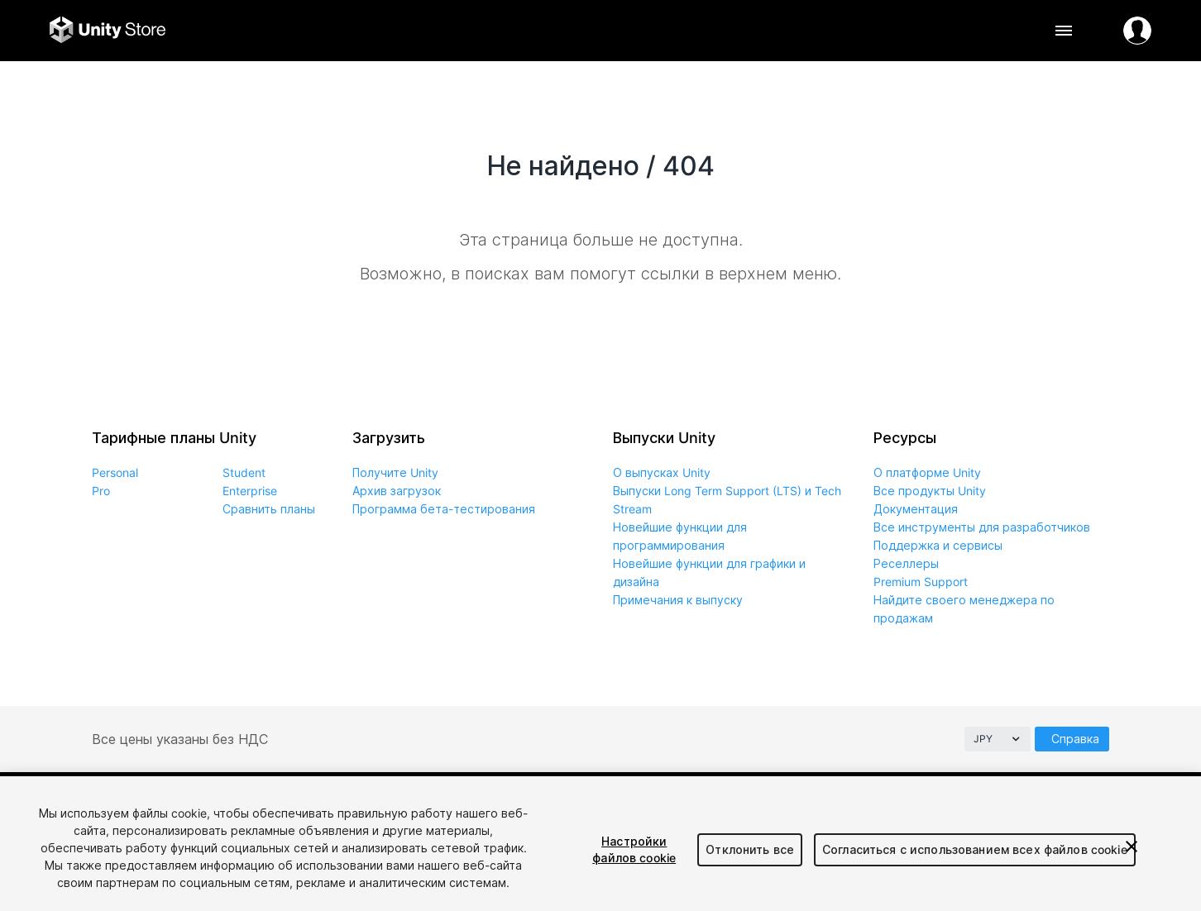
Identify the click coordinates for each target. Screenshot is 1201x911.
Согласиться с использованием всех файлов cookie (974, 849)
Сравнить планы (268, 509)
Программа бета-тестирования (443, 509)
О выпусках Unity (662, 472)
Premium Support (920, 582)
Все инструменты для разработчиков (981, 527)
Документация (915, 509)
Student (244, 472)
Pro (101, 491)
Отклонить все (750, 849)
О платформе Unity (927, 472)
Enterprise (249, 491)
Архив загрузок (396, 491)
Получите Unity (395, 472)
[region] (600, 843)
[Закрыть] (1131, 846)
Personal (115, 472)
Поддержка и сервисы (937, 545)
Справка (1075, 739)
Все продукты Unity (929, 491)
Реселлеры (906, 563)
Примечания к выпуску (678, 600)
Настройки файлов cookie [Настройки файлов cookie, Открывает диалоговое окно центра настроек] (634, 849)
